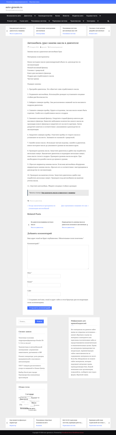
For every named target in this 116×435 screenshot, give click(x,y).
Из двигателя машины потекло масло (42, 223)
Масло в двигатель (16, 33)
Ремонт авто (12, 21)
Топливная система (38, 21)
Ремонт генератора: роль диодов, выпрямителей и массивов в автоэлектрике (31, 359)
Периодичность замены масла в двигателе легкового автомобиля (74, 223)
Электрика (91, 21)
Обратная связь (34, 2)
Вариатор (13, 425)
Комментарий (33, 243)
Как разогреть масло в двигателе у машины (18, 29)
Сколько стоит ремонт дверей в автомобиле (98, 29)
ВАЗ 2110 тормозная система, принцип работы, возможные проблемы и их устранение (73, 421)
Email (30, 282)
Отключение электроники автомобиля (46, 29)
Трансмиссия (75, 21)
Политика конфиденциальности (17, 2)
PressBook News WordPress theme (73, 432)
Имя (29, 273)
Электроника (41, 33)
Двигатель (28, 16)
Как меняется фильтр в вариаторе (18, 421)
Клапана (40, 425)
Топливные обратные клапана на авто (45, 421)
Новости (66, 16)
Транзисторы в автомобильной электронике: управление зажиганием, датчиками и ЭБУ (30, 349)
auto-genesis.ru (14, 7)
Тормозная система (59, 21)
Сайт (29, 291)
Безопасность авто (14, 16)
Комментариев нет (56, 47)
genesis (44, 47)
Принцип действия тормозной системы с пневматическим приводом (100, 421)
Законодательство (45, 16)
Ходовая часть (91, 16)
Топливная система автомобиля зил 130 (70, 29)
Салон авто (24, 21)
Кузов (57, 16)
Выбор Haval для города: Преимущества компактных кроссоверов (29, 374)
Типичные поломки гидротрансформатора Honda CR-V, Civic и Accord (31, 340)
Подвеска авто (77, 16)
